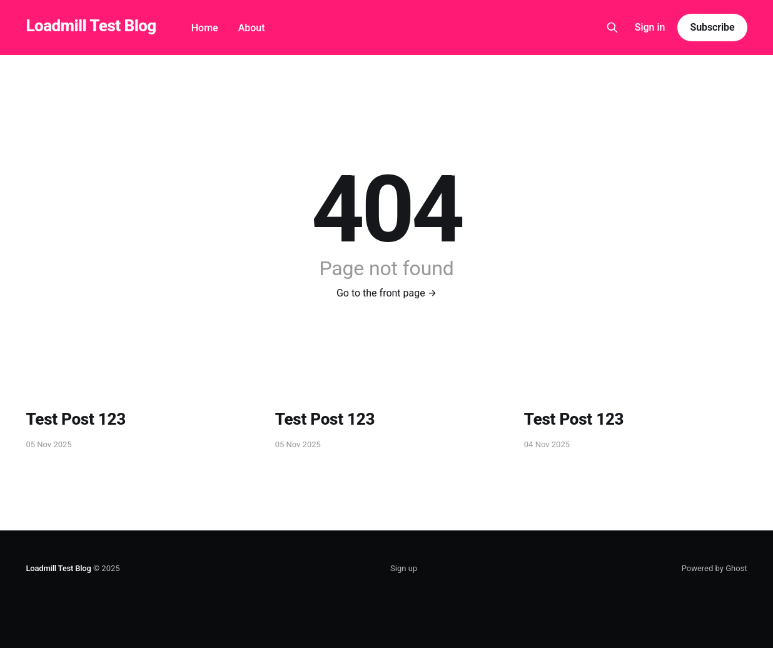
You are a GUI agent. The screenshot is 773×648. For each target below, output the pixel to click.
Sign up (403, 568)
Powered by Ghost (714, 568)
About (251, 28)
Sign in (650, 27)
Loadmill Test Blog (91, 26)
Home (204, 28)
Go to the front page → (386, 293)
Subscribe (712, 27)
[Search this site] (612, 28)
